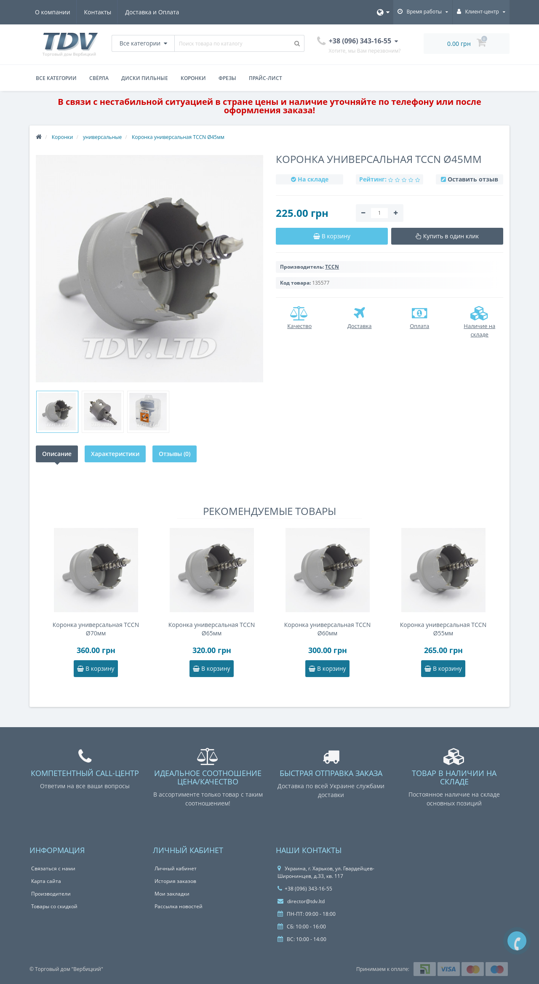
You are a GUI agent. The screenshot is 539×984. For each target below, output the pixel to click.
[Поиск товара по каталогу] (297, 43)
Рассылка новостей (179, 906)
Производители (51, 893)
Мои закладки (172, 893)
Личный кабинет (176, 868)
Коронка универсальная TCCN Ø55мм (443, 629)
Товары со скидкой (54, 906)
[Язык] (383, 12)
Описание (57, 454)
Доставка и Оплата (155, 12)
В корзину (95, 668)
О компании (52, 12)
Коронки (193, 78)
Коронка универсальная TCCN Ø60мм (327, 629)
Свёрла (99, 78)
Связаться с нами (53, 868)
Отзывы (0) (174, 454)
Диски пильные (144, 78)
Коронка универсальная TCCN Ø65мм (211, 629)
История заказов (175, 881)
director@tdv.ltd (301, 901)
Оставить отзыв (473, 179)
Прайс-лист (265, 78)
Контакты (99, 12)
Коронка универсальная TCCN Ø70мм (96, 629)
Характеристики (115, 454)
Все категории (56, 78)
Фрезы (227, 78)
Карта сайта (46, 881)
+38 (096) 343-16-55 (305, 888)
